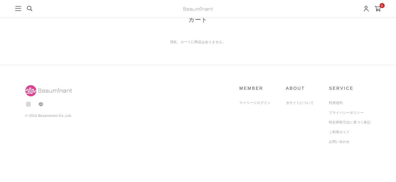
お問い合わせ (339, 142)
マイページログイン (255, 103)
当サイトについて (300, 103)
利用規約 (336, 103)
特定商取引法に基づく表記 (350, 122)
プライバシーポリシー (346, 113)
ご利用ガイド (339, 132)
